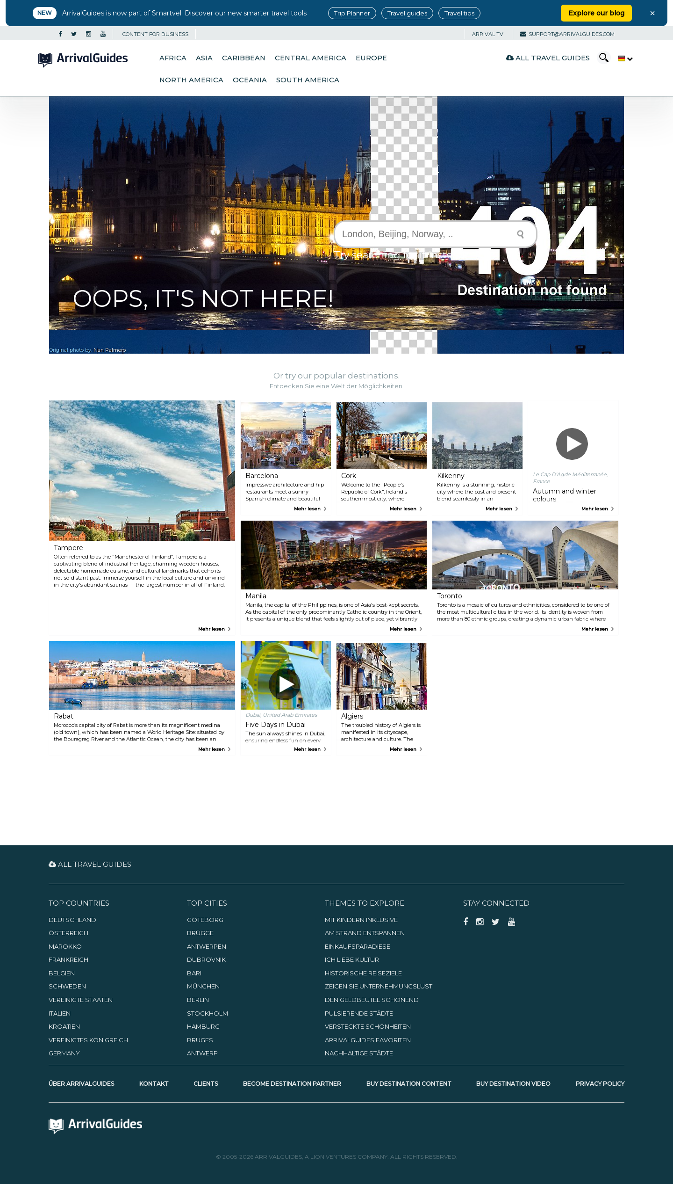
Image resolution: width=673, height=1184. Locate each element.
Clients (205, 1083)
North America (191, 80)
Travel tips (459, 13)
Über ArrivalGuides (81, 1083)
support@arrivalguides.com (567, 34)
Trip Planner (352, 13)
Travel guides (407, 13)
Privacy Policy (600, 1083)
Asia (204, 58)
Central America (310, 58)
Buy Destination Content (408, 1083)
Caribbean (243, 58)
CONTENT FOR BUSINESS (155, 34)
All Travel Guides (548, 57)
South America (307, 80)
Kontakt (154, 1083)
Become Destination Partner (292, 1083)
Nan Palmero (109, 350)
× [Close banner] (652, 13)
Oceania (250, 80)
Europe (371, 58)
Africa (172, 58)
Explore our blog (596, 13)
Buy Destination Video (513, 1083)
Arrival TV (487, 34)
